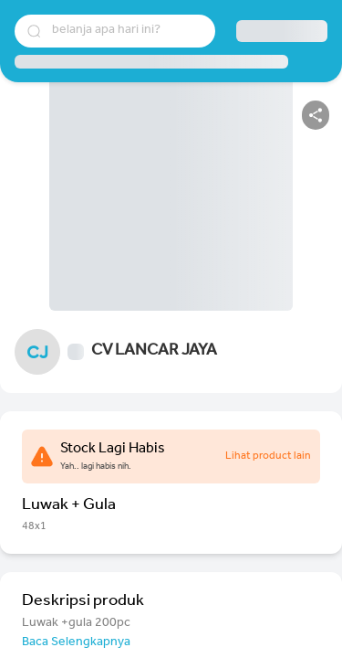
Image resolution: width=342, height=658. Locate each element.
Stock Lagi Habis (112, 449)
